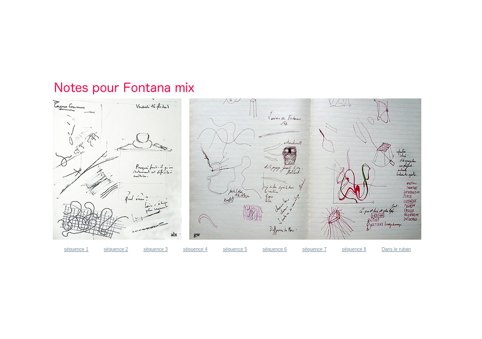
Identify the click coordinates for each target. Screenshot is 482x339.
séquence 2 (116, 249)
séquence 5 (235, 249)
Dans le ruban (396, 249)
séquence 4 (195, 249)
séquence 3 (156, 249)
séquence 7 (314, 249)
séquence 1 (76, 249)
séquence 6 (275, 249)
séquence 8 (354, 249)
